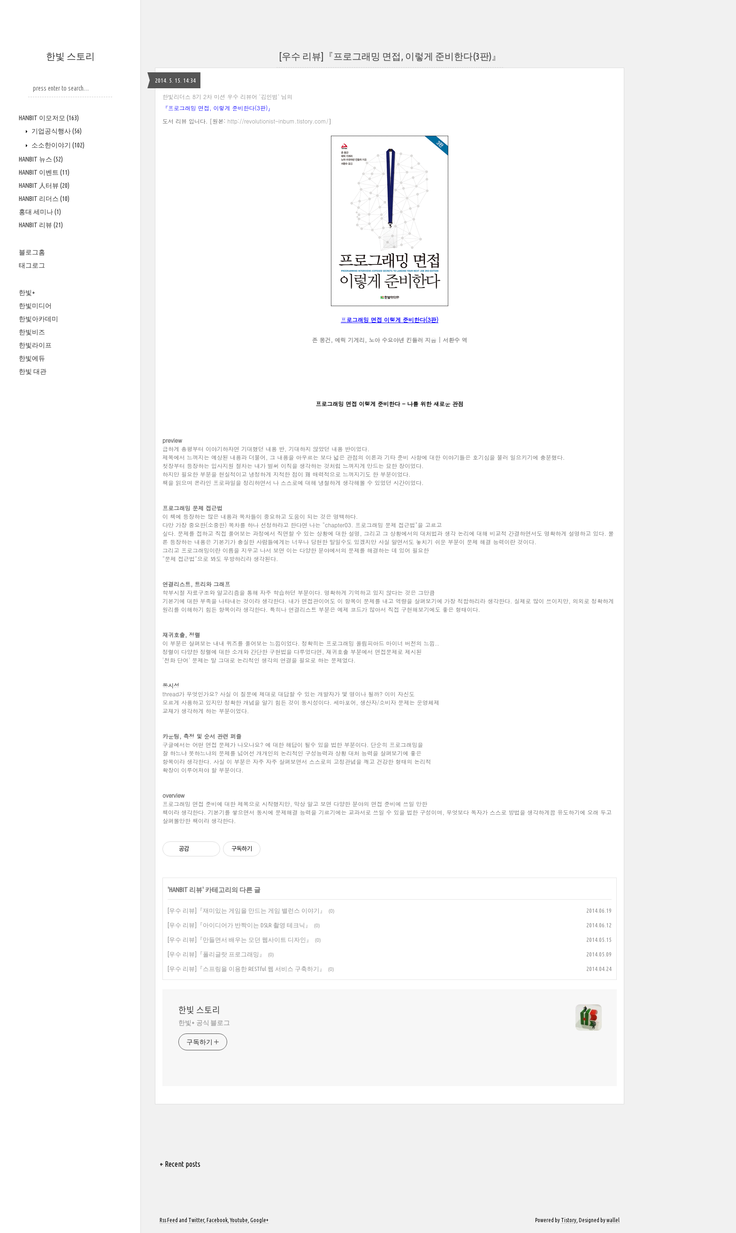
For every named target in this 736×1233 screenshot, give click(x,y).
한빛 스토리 (70, 56)
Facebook (217, 1220)
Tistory (568, 1220)
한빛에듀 (32, 358)
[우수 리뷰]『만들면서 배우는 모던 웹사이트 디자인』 (240, 939)
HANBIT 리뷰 (41, 225)
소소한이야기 (57, 145)
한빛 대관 (32, 371)
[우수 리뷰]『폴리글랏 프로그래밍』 (216, 954)
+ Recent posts (180, 1164)
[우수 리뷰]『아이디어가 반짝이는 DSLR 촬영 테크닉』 (239, 925)
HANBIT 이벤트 (44, 172)
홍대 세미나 (40, 212)
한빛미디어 (35, 305)
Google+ (259, 1220)
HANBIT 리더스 (44, 198)
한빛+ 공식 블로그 (204, 1022)
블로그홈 (32, 252)
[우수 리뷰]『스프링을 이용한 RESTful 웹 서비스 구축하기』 (246, 968)
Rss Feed (169, 1220)
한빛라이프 (35, 345)
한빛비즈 (32, 332)
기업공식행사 (56, 131)
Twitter (196, 1220)
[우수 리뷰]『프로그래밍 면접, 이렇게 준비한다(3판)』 (390, 56)
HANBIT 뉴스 (41, 159)
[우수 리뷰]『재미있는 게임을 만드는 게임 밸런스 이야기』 (247, 910)
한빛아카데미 (38, 319)
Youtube (239, 1220)
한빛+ (27, 292)
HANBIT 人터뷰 (44, 185)
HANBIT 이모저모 (49, 118)
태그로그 (32, 265)
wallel (613, 1220)
